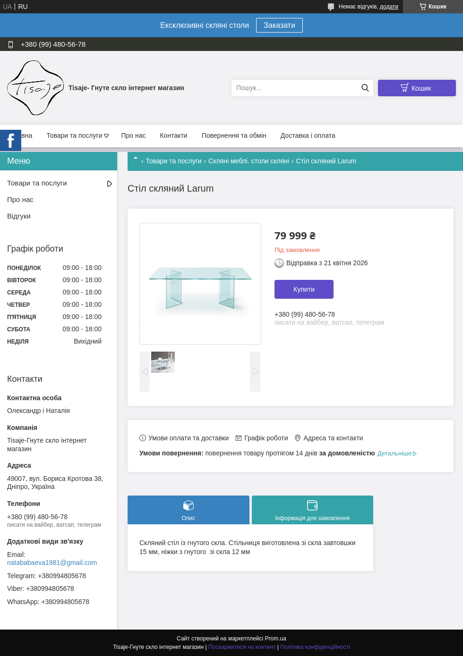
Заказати (279, 25)
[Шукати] (365, 88)
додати (389, 6)
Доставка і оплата (308, 135)
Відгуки (19, 216)
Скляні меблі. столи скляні (248, 161)
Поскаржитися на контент (241, 647)
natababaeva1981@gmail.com (52, 562)
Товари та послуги (74, 135)
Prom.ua (275, 638)
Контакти (173, 135)
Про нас (133, 135)
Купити (304, 289)
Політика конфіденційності (315, 647)
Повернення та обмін (234, 135)
